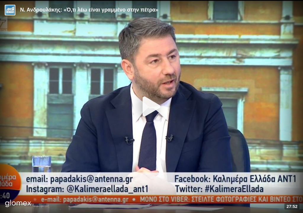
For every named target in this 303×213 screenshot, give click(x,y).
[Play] (151, 106)
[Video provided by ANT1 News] (10, 10)
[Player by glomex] (18, 204)
